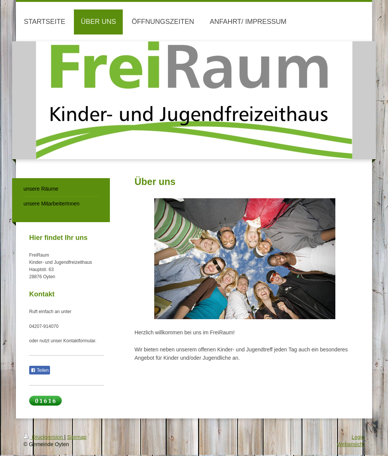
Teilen (39, 370)
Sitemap (76, 437)
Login (358, 437)
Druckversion (43, 437)
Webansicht (351, 444)
